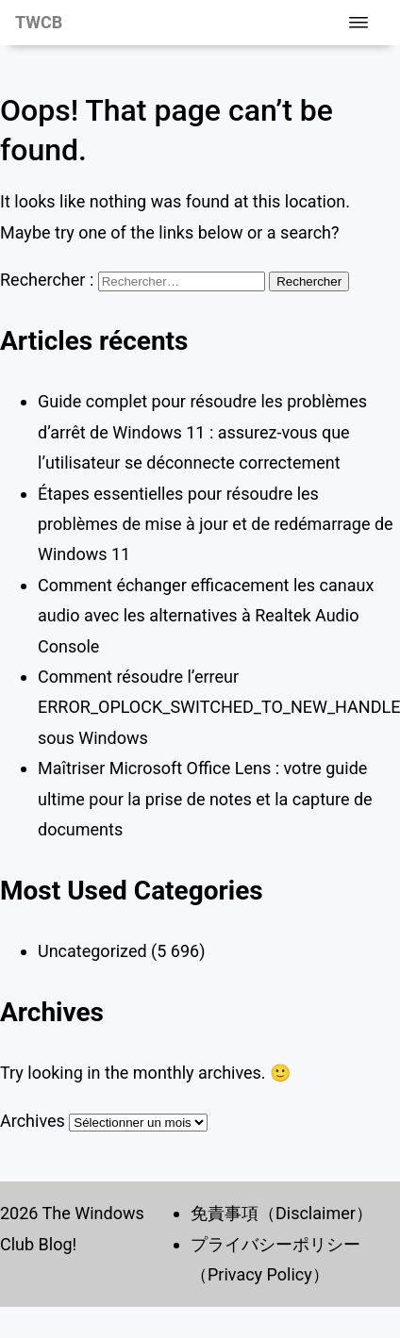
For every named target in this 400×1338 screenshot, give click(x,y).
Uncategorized (92, 951)
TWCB (38, 22)
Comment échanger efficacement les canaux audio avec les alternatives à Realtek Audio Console (206, 615)
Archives (32, 1121)
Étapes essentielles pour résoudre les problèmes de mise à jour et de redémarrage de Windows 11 (215, 524)
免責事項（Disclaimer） (282, 1213)
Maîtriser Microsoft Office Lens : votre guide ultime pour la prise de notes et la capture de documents (205, 798)
